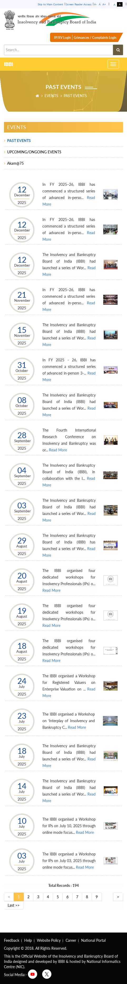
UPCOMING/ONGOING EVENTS (34, 152)
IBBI (8, 64)
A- (95, 4)
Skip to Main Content (50, 4)
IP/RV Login (62, 38)
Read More (58, 450)
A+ (104, 4)
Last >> (13, 905)
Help (28, 940)
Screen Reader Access (78, 4)
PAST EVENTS (19, 140)
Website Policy (49, 940)
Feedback (11, 940)
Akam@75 (15, 163)
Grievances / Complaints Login (95, 38)
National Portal (93, 940)
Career (71, 940)
